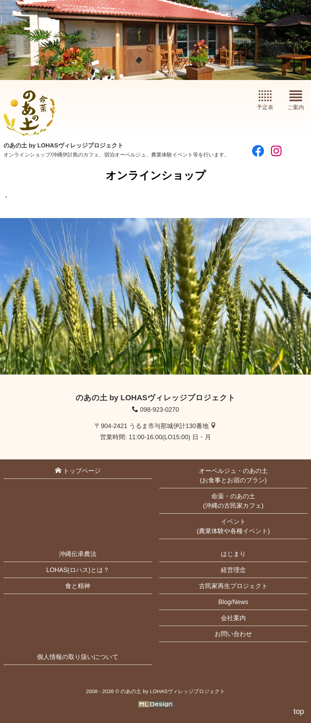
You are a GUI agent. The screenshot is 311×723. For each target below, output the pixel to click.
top (299, 711)
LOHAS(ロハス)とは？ (77, 570)
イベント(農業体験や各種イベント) (233, 526)
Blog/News (233, 602)
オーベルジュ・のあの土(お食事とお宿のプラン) (233, 475)
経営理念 (233, 570)
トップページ (78, 470)
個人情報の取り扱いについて (77, 656)
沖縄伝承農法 (77, 554)
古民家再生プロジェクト (233, 586)
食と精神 (77, 586)
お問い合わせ (233, 633)
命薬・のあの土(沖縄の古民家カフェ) (233, 501)
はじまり (233, 554)
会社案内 (233, 617)
